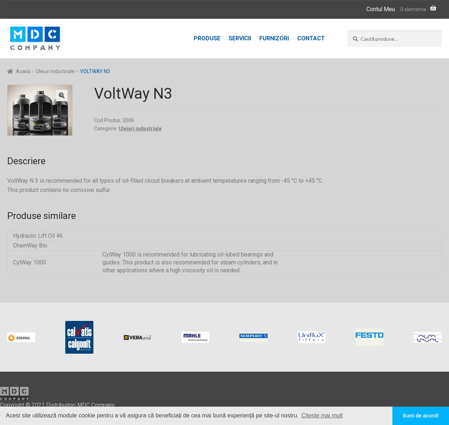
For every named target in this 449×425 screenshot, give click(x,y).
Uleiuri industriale (55, 71)
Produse (207, 38)
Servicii (240, 38)
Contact (311, 38)
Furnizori (274, 38)
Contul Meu (380, 9)
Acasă (23, 71)
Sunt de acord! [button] (420, 416)
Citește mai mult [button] (322, 415)
